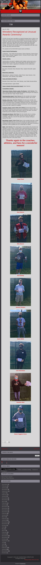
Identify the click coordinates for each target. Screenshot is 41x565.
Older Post (36, 448)
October (4, 525)
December (4, 484)
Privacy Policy (28, 559)
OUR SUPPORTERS (6, 18)
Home (20, 448)
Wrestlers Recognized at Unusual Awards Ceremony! (19, 33)
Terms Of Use (35, 559)
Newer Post (5, 448)
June (3, 527)
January (4, 487)
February (4, 486)
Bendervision (22, 563)
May (3, 528)
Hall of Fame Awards (7, 476)
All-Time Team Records (7, 478)
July (3, 542)
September (5, 491)
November (4, 499)
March (3, 501)
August (4, 492)
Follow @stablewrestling (24, 469)
